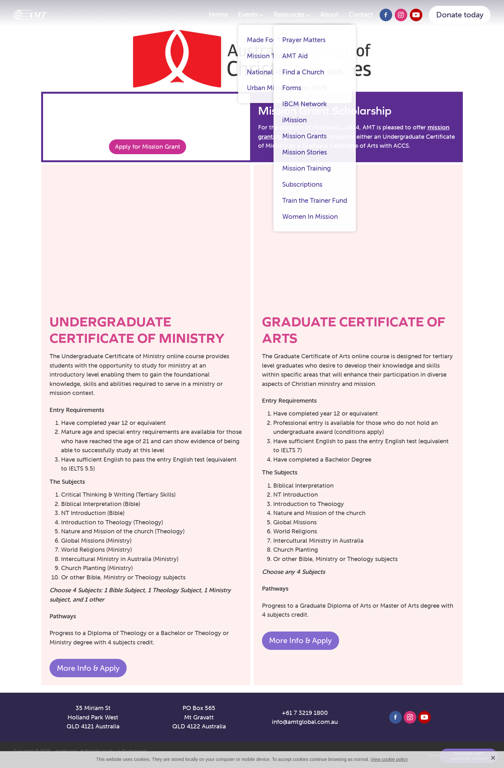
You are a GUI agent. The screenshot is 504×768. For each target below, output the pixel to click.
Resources (292, 14)
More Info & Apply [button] (88, 668)
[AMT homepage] (61, 15)
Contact (361, 14)
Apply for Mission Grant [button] (147, 146)
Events (250, 14)
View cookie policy (389, 759)
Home (218, 14)
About (329, 14)
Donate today (459, 14)
